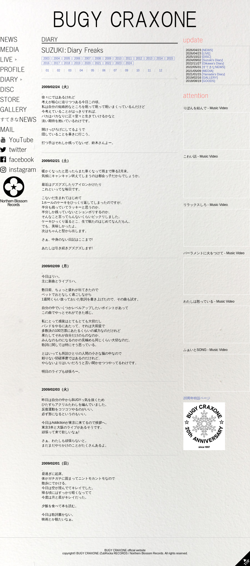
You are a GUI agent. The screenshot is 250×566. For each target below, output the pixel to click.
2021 (98, 63)
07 (115, 70)
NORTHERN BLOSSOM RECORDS (19, 191)
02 (58, 70)
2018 (67, 63)
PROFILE (19, 69)
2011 (129, 58)
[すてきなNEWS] (213, 67)
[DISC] (206, 56)
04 (81, 70)
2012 (139, 58)
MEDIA (19, 49)
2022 (108, 63)
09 (126, 70)
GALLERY (19, 109)
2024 (129, 63)
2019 (77, 63)
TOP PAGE (242, 558)
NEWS (19, 39)
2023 (118, 63)
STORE (19, 99)
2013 (149, 58)
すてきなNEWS (19, 119)
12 (160, 70)
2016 (46, 63)
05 (92, 70)
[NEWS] (207, 50)
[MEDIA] (207, 71)
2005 (67, 58)
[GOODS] (208, 81)
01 (47, 70)
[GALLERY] (210, 77)
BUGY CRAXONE (125, 19)
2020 (87, 63)
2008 (98, 58)
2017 (57, 63)
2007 (87, 58)
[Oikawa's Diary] (213, 63)
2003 (46, 58)
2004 (57, 58)
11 (149, 70)
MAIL (19, 129)
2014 (159, 58)
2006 (77, 58)
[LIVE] (206, 53)
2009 (108, 58)
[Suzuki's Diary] (212, 60)
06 (103, 70)
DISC (19, 89)
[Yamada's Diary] (213, 74)
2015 (170, 58)
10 (137, 70)
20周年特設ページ (196, 398)
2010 (118, 58)
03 (69, 70)
